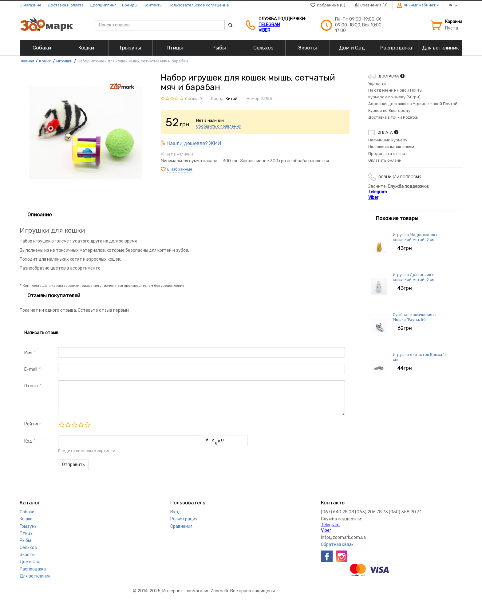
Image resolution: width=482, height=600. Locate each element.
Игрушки (64, 61)
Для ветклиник (35, 576)
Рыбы (25, 540)
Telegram (269, 24)
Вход (175, 512)
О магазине (30, 5)
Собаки (27, 512)
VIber (264, 30)
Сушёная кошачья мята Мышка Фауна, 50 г (415, 317)
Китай (231, 98)
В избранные (179, 169)
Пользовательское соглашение (198, 5)
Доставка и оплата (66, 5)
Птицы (27, 533)
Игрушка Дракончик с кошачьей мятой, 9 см (414, 277)
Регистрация (183, 519)
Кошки (45, 61)
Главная (27, 61)
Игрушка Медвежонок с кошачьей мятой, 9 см (415, 237)
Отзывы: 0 (193, 99)
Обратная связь (337, 544)
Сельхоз (28, 547)
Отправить (73, 464)
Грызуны (29, 526)
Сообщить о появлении (218, 126)
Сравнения (181, 526)
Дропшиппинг (103, 5)
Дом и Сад (30, 561)
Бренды (129, 5)
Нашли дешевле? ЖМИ (194, 143)
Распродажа (33, 569)
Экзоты (27, 554)
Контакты (153, 5)
